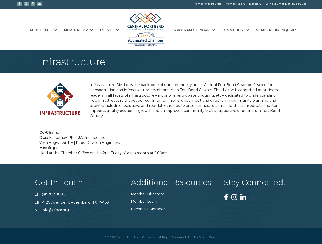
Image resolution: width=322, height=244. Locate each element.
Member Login (235, 3)
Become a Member (148, 209)
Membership (76, 30)
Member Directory (147, 194)
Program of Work (191, 30)
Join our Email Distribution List (286, 3)
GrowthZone (208, 237)
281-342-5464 (54, 195)
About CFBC (41, 30)
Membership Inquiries (207, 3)
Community (232, 30)
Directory (255, 3)
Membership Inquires (276, 30)
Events (107, 30)
